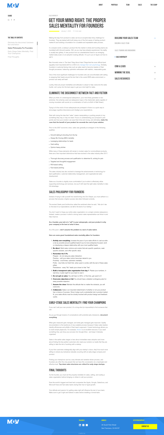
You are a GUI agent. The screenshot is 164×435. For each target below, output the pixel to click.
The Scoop (153, 5)
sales (140, 5)
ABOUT (101, 5)
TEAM (127, 5)
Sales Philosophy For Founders (20, 48)
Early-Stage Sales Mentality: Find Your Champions (20, 52)
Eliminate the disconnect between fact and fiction (20, 44)
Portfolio (114, 5)
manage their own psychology (90, 65)
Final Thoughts (13, 57)
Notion (79, 330)
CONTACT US (145, 426)
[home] (13, 5)
